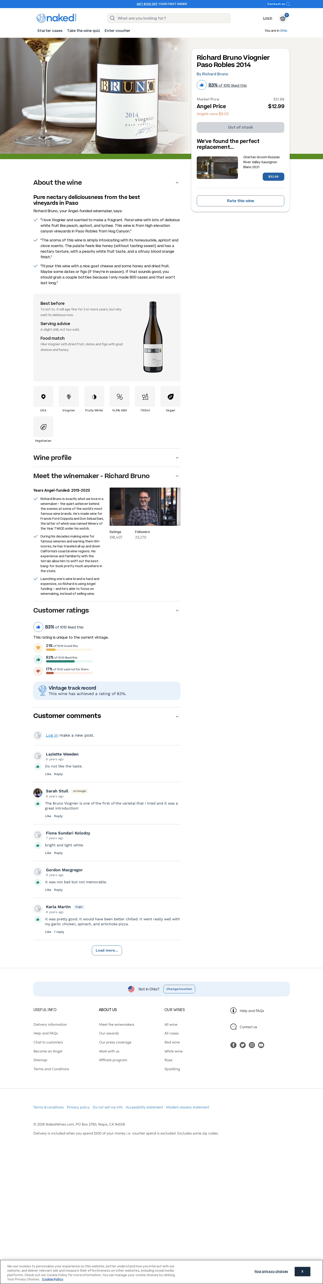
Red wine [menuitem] (172, 1041)
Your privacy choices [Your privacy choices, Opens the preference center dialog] (271, 1271)
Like (48, 774)
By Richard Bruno (212, 74)
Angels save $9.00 (213, 114)
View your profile (37, 735)
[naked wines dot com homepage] (56, 18)
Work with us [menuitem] (109, 1050)
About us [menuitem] (108, 1009)
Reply (58, 774)
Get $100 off (147, 4)
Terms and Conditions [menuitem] (51, 1068)
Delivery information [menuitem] (50, 1024)
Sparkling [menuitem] (172, 1068)
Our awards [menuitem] (109, 1032)
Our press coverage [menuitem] (115, 1041)
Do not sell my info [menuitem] (108, 1106)
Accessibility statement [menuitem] (144, 1106)
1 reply (59, 932)
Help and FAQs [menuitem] (45, 1032)
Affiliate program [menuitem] (113, 1059)
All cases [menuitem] (171, 1032)
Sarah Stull (57, 791)
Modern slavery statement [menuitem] (187, 1106)
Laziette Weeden (62, 754)
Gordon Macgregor (64, 869)
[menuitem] (50, 30)
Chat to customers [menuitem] (48, 1041)
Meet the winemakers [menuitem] (116, 1024)
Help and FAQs (252, 1010)
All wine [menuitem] (170, 1024)
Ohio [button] (283, 31)
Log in (267, 18)
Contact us (278, 4)
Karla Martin (58, 906)
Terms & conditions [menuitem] (48, 1106)
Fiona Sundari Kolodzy (68, 833)
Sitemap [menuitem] (40, 1059)
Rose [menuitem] (168, 1059)
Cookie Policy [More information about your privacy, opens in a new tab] (52, 1279)
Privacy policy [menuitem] (78, 1106)
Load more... (107, 950)
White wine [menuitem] (173, 1050)
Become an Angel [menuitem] (47, 1050)
